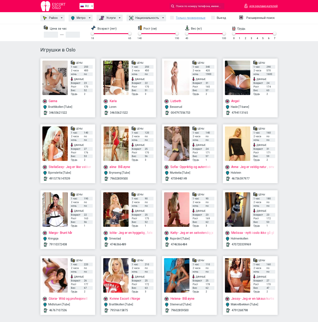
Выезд (221, 18)
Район (50, 18)
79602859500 (119, 178)
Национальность (144, 18)
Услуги (107, 18)
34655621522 (58, 112)
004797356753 (180, 112)
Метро (78, 18)
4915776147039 (59, 178)
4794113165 (240, 112)
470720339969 (241, 244)
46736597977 (240, 178)
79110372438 (58, 244)
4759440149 (179, 178)
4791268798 (240, 310)
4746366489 (118, 244)
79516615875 (119, 310)
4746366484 (179, 244)
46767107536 (58, 310)
